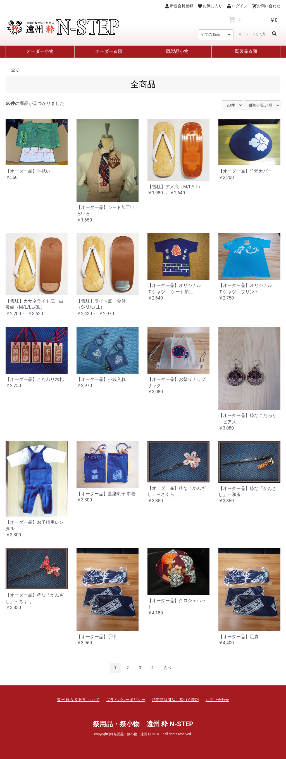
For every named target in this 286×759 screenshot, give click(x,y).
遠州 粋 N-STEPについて (78, 699)
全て (15, 70)
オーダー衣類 (108, 51)
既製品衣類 (246, 51)
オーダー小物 (40, 51)
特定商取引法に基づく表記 (175, 699)
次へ (167, 668)
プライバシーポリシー (125, 699)
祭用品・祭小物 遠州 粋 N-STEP (143, 724)
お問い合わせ (217, 699)
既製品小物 (177, 51)
